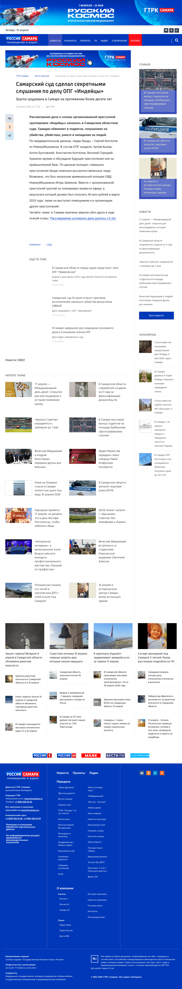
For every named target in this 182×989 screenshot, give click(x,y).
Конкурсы (70, 41)
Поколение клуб (66, 851)
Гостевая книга (95, 905)
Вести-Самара (65, 799)
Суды (49, 245)
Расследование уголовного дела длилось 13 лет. (84, 218)
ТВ (95, 41)
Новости (55, 41)
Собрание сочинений (63, 866)
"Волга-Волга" (95, 842)
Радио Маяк (65, 925)
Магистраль (64, 819)
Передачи (63, 781)
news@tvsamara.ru (33, 799)
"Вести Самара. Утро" (95, 789)
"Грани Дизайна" (66, 787)
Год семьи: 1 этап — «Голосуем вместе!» (97, 869)
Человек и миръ (96, 830)
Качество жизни (96, 836)
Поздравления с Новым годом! (66, 843)
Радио (104, 41)
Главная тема (64, 804)
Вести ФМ (64, 936)
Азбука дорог (94, 807)
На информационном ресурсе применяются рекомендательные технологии (23, 839)
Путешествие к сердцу (95, 849)
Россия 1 (64, 898)
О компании (119, 41)
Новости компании (97, 900)
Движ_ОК (93, 876)
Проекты (85, 41)
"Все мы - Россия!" (97, 802)
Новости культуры (97, 819)
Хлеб (60, 874)
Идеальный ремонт (97, 856)
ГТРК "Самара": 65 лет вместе (67, 812)
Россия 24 (64, 904)
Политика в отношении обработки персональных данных (20, 827)
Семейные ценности (63, 858)
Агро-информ (94, 813)
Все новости (156, 296)
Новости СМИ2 (15, 360)
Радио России (66, 930)
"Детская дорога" (66, 793)
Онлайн (135, 41)
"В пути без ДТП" (96, 862)
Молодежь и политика (64, 835)
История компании (97, 894)
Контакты (93, 911)
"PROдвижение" (96, 796)
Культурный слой (96, 824)
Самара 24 (64, 910)
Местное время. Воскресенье (66, 826)
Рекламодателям (96, 917)
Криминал (35, 245)
